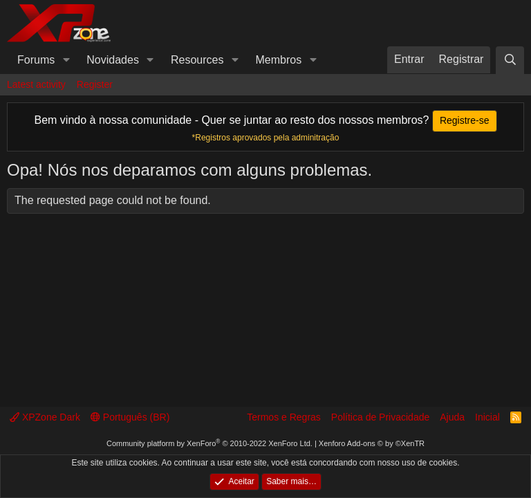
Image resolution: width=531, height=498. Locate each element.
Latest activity (36, 84)
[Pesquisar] (510, 59)
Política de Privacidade (380, 417)
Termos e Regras (284, 417)
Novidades (112, 60)
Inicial (487, 417)
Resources (197, 60)
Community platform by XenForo (209, 443)
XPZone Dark (45, 417)
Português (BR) (130, 417)
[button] (66, 60)
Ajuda (452, 417)
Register (95, 84)
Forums (36, 60)
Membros (279, 60)
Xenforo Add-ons (372, 443)
